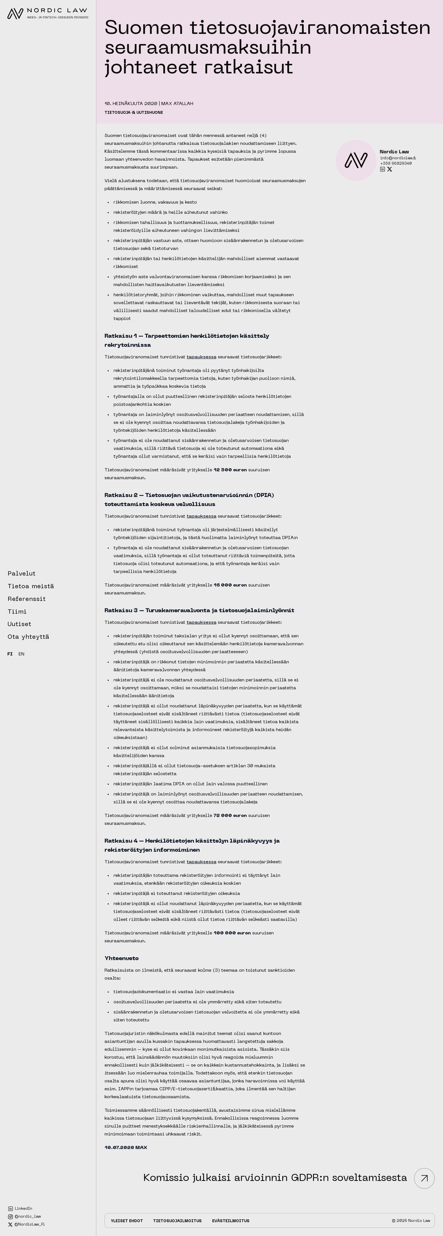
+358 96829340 (396, 163)
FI (10, 654)
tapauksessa (201, 357)
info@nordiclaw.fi (398, 158)
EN (21, 654)
